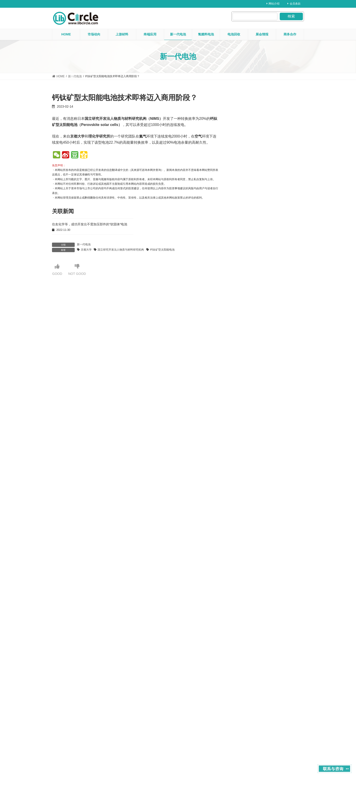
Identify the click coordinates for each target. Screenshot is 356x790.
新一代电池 (84, 244)
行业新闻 (270, 170)
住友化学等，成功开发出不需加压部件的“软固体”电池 (89, 224)
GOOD (57, 270)
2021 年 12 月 (247, 675)
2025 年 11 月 (247, 263)
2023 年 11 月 (247, 473)
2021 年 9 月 (246, 701)
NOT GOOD (79, 270)
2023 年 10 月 (247, 482)
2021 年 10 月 (247, 692)
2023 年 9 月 (246, 491)
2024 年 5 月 (246, 421)
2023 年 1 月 (246, 561)
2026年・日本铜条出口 (252, 158)
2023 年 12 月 (247, 464)
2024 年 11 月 (247, 368)
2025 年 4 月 (246, 324)
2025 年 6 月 (246, 307)
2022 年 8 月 (246, 605)
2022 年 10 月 (247, 587)
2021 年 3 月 (246, 710)
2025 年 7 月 (246, 298)
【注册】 (128, 303)
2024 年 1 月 (246, 456)
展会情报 (258, 106)
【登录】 (95, 315)
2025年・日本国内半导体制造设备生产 (265, 176)
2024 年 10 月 (247, 377)
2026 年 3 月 (246, 228)
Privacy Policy (295, 772)
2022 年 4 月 (246, 640)
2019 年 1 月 (246, 745)
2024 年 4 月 (246, 429)
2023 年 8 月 (246, 500)
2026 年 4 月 (246, 219)
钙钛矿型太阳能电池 (162, 249)
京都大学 (86, 249)
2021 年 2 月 (246, 719)
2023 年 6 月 (246, 517)
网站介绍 (273, 3)
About (260, 772)
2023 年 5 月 (246, 526)
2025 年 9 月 (246, 281)
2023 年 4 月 (246, 535)
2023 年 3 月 (246, 543)
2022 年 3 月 (246, 648)
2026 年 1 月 (246, 246)
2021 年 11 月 (247, 683)
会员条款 (294, 3)
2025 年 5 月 (246, 315)
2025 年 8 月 (246, 289)
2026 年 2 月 (246, 237)
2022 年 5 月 (246, 631)
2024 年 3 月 (246, 438)
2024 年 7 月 (246, 403)
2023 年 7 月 (246, 508)
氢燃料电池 (259, 129)
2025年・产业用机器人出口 (256, 194)
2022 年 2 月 (246, 657)
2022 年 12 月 (247, 570)
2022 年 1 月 (246, 666)
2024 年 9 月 (246, 386)
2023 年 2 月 (246, 552)
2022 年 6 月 (246, 622)
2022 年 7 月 (246, 613)
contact (275, 772)
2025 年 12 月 (247, 254)
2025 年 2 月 (246, 342)
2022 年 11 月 (247, 578)
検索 (291, 16)
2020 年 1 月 (246, 727)
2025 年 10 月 (247, 272)
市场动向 (258, 170)
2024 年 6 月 (246, 412)
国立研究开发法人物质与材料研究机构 (121, 249)
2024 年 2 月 (246, 447)
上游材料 (258, 152)
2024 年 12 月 (247, 359)
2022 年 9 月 (246, 596)
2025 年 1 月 (246, 351)
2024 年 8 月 (246, 394)
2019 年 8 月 (246, 736)
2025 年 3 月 (246, 333)
